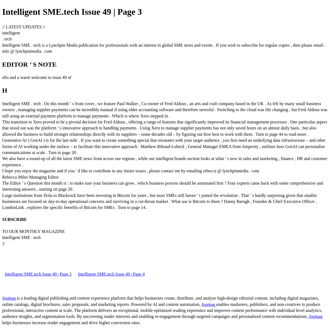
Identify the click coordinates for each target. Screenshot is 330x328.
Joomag (9, 298)
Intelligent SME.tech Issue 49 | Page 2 (38, 274)
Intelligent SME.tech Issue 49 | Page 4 (111, 274)
